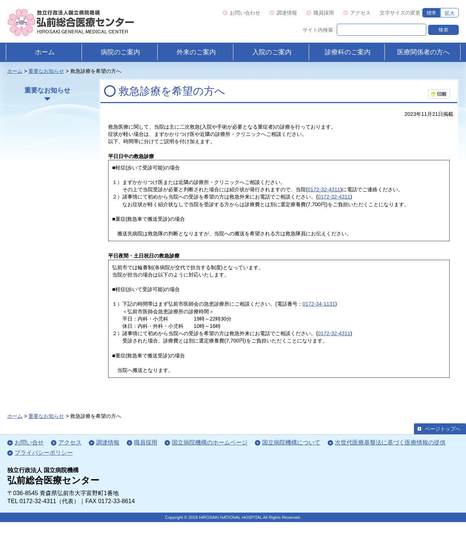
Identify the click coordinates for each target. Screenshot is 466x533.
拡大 (450, 13)
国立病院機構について (291, 442)
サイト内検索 (318, 30)
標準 (431, 13)
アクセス (360, 13)
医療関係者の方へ (423, 52)
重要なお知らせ (46, 71)
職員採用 (323, 13)
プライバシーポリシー (44, 452)
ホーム (45, 52)
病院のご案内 (120, 52)
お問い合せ (29, 442)
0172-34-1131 (319, 304)
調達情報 (287, 13)
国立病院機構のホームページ (210, 442)
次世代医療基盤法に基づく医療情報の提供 (390, 442)
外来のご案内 (196, 52)
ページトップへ (443, 429)
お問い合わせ (245, 13)
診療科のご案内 (348, 52)
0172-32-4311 (324, 189)
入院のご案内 (272, 52)
